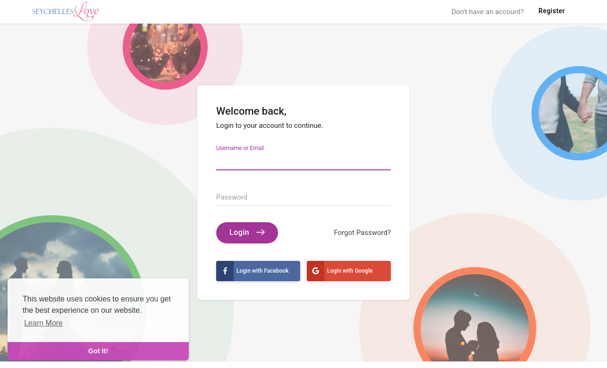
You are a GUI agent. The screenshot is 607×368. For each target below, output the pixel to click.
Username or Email (240, 147)
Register (552, 11)
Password (231, 197)
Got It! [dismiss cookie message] (98, 351)
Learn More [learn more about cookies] (43, 323)
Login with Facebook (252, 271)
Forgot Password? (362, 232)
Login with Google (340, 271)
